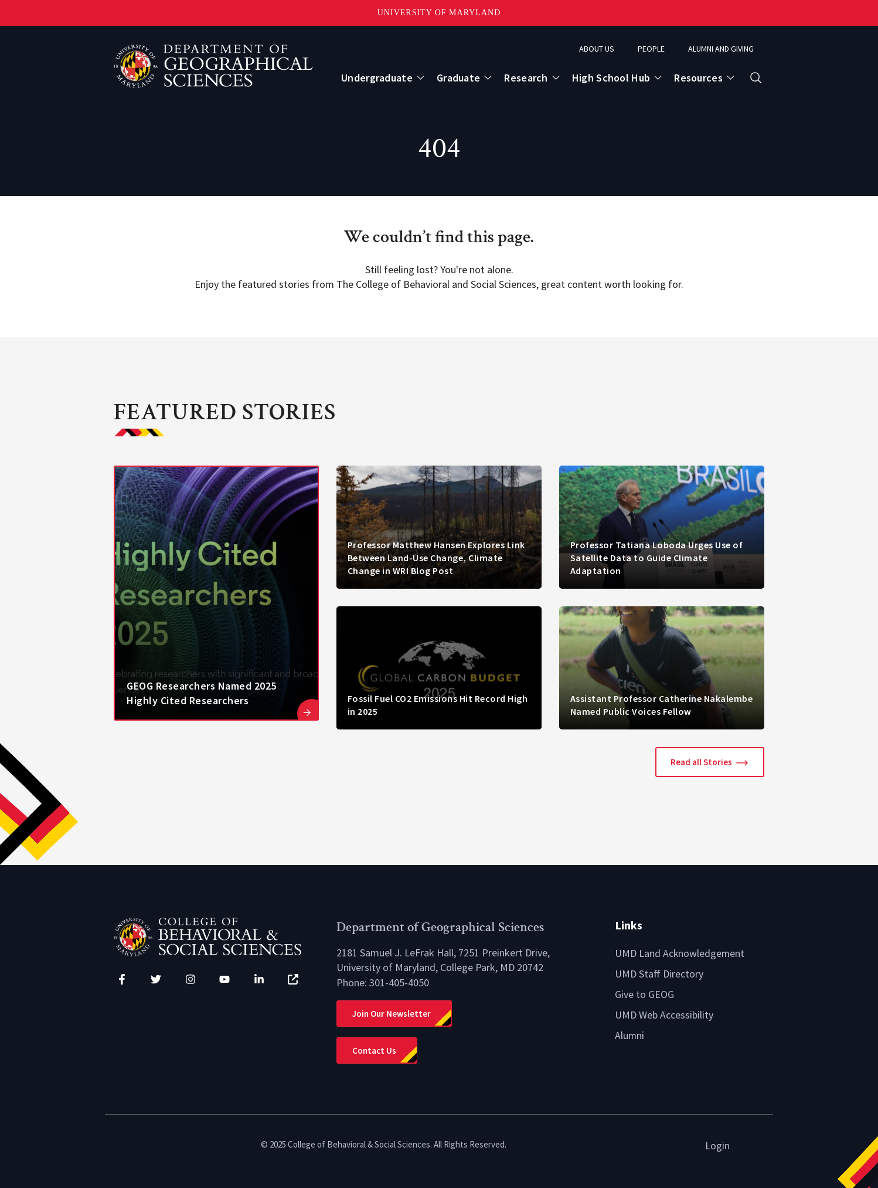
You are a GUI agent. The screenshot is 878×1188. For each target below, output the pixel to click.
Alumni (630, 1033)
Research (525, 77)
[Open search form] (755, 77)
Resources (698, 77)
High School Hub (611, 77)
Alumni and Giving (721, 48)
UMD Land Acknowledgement (680, 953)
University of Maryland (439, 12)
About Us (596, 48)
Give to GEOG (644, 993)
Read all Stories (701, 762)
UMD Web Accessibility (664, 1013)
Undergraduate (377, 77)
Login (717, 1145)
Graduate (458, 77)
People (651, 48)
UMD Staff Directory (659, 973)
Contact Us (374, 1050)
